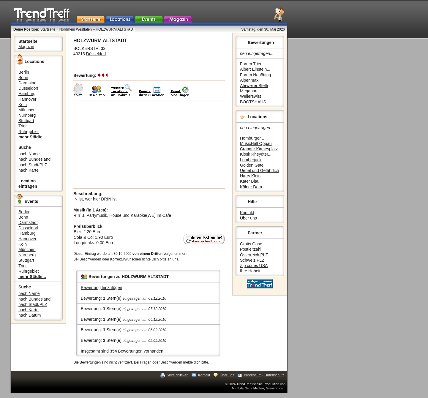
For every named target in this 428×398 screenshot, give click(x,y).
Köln (22, 104)
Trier (22, 126)
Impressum (252, 375)
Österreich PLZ (254, 254)
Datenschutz (274, 375)
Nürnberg (27, 115)
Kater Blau (249, 181)
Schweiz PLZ (252, 260)
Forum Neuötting (255, 74)
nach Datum (29, 315)
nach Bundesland (34, 159)
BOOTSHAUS (253, 102)
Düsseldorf (28, 88)
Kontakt (247, 212)
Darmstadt (28, 82)
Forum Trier (250, 63)
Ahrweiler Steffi (254, 85)
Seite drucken (177, 375)
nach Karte (28, 170)
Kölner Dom (251, 186)
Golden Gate (251, 165)
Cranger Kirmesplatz (259, 148)
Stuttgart (26, 120)
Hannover (27, 99)
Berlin (23, 72)
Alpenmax (249, 80)
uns (175, 259)
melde (188, 362)
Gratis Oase (251, 243)
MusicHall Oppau (256, 143)
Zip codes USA (254, 265)
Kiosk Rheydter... (255, 154)
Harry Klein (250, 175)
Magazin (26, 46)
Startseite (48, 29)
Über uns (248, 218)
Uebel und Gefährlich (259, 170)
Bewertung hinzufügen (101, 287)
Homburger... (252, 138)
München (27, 110)
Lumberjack (250, 159)
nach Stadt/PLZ (32, 164)
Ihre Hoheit (250, 271)
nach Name (29, 153)
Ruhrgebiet (28, 131)
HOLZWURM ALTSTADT (115, 29)
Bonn (23, 77)
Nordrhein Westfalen (75, 29)
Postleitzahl (250, 249)
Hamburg (27, 93)
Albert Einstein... (255, 69)
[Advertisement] (149, 144)
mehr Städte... (32, 137)
